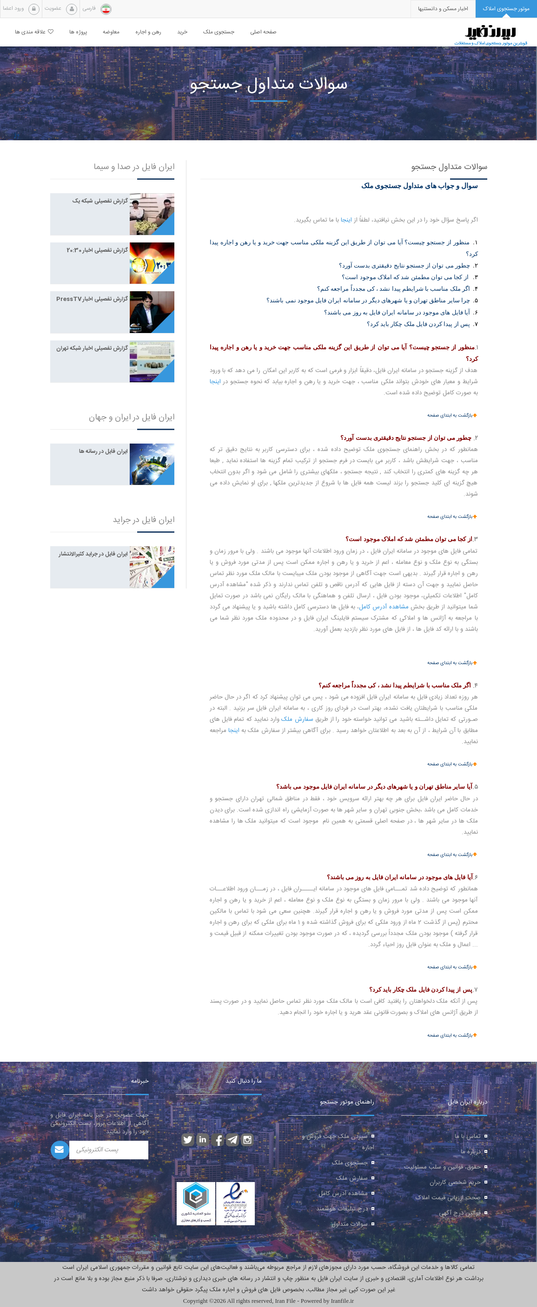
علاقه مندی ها (34, 32)
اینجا (346, 220)
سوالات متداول (349, 1224)
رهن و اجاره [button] (148, 32)
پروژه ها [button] (78, 32)
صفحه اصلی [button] (263, 32)
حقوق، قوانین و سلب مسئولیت (442, 1167)
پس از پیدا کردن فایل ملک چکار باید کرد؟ (418, 323)
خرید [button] (182, 32)
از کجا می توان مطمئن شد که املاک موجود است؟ (405, 277)
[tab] (506, 9)
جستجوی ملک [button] (218, 32)
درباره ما (471, 1152)
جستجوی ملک (350, 1163)
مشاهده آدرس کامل (383, 607)
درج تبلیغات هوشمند (342, 1209)
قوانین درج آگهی (460, 1213)
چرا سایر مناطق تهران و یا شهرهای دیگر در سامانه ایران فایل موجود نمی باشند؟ (368, 300)
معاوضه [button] (111, 32)
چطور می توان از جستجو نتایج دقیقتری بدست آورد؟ (404, 265)
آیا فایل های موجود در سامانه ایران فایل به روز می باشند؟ (397, 312)
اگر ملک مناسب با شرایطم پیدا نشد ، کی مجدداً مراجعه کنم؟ (393, 288)
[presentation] (443, 9)
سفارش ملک (297, 719)
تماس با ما (468, 1136)
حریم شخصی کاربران (455, 1182)
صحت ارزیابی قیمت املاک (448, 1198)
